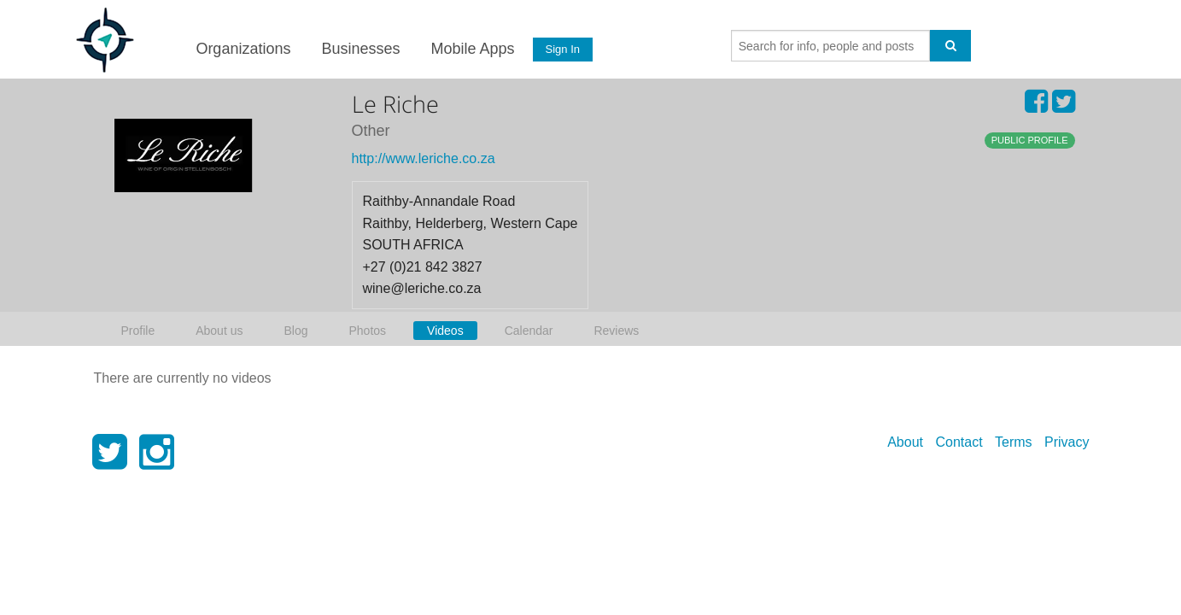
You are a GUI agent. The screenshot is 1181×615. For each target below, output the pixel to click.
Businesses (360, 48)
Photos (367, 330)
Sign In (562, 49)
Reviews (616, 330)
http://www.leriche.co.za (423, 158)
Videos (445, 330)
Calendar (529, 330)
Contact (958, 442)
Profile (138, 330)
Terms (1013, 442)
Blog (295, 330)
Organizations (243, 48)
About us (219, 330)
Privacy (1066, 442)
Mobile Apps (472, 48)
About (905, 442)
